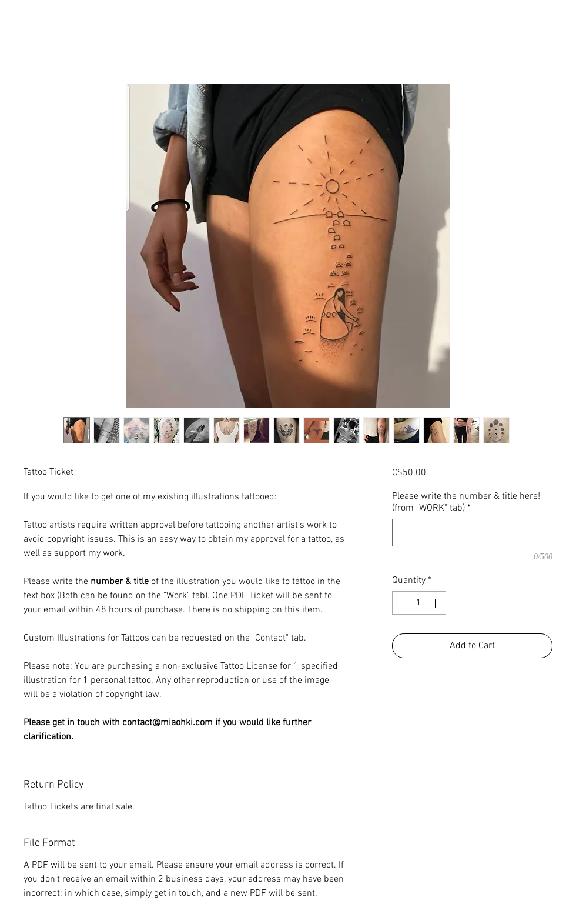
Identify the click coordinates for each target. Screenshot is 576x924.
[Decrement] (402, 603)
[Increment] (436, 603)
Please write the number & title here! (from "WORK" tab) (466, 502)
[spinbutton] (419, 603)
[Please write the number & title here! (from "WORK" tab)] (472, 532)
